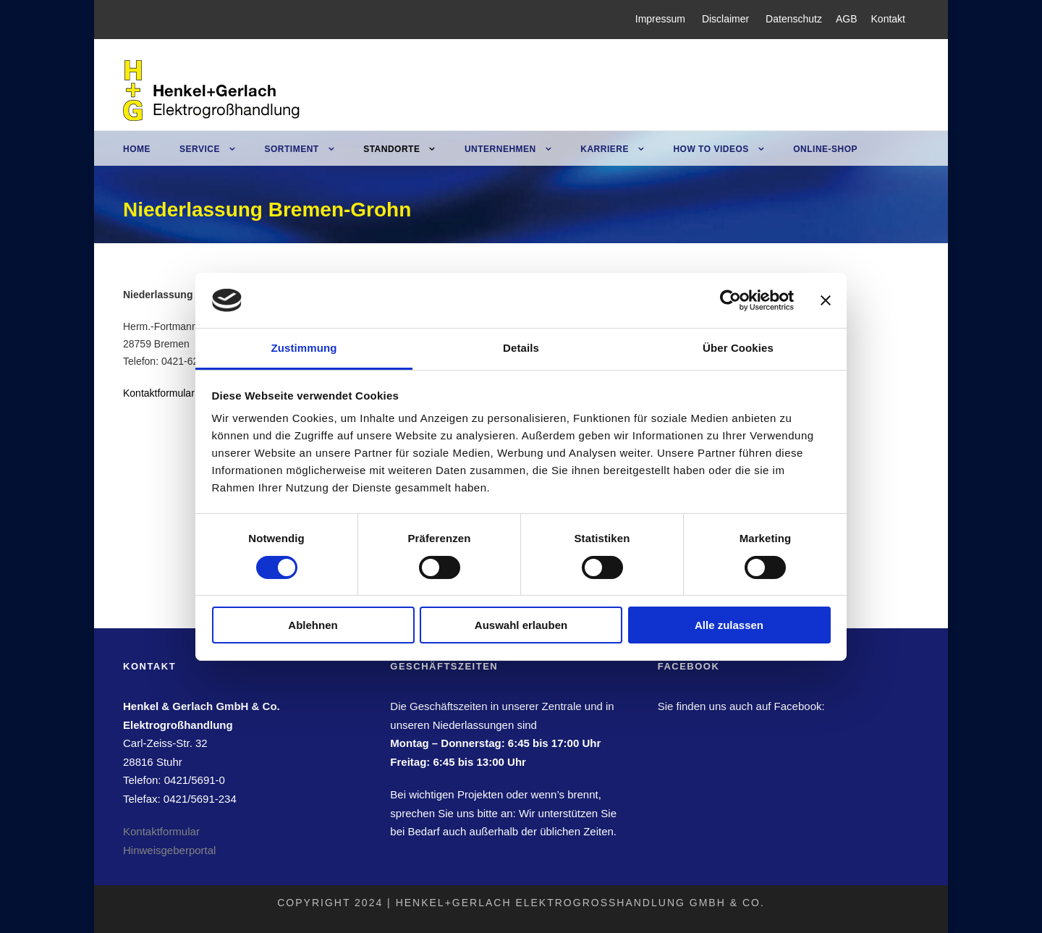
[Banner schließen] (826, 300)
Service (199, 149)
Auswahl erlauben (521, 625)
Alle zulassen (729, 625)
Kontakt (888, 19)
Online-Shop (825, 149)
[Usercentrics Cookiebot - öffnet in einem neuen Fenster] (730, 300)
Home (137, 149)
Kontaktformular (159, 393)
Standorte (391, 149)
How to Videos (710, 149)
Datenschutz (794, 19)
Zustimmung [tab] (304, 348)
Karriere (604, 149)
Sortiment (291, 149)
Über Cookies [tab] (738, 348)
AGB (846, 19)
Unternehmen (500, 149)
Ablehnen (312, 625)
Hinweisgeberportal (169, 850)
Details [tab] (521, 348)
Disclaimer (725, 19)
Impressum (660, 19)
